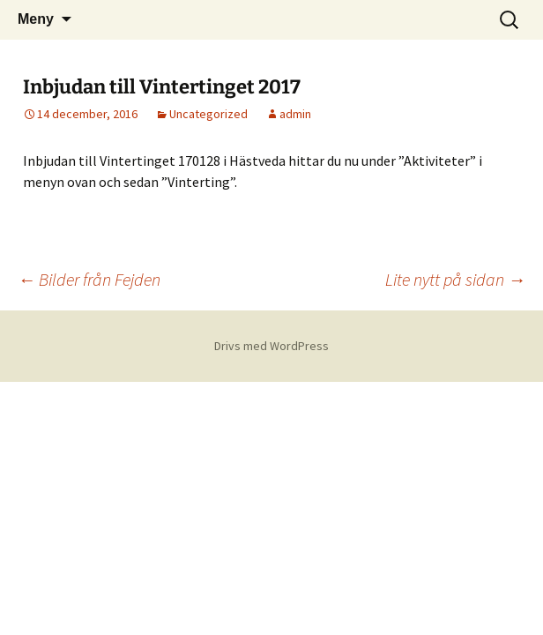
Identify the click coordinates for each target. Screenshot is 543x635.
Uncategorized (208, 114)
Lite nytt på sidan (455, 279)
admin (295, 114)
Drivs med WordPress (271, 346)
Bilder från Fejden (89, 279)
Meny (36, 18)
